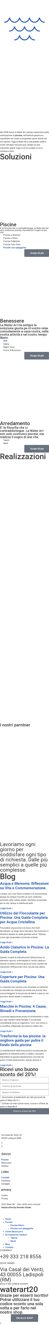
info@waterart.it (11, 1146)
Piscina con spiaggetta (21, 1228)
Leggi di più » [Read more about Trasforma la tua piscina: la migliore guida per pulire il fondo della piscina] (6, 1065)
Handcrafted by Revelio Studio (16, 1207)
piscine (18, 135)
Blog (7, 1244)
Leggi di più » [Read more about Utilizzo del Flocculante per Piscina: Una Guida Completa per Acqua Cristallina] (6, 942)
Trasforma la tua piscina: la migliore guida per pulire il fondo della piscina (22, 1040)
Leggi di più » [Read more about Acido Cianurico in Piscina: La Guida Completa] (6, 972)
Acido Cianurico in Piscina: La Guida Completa (24, 949)
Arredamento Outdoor (16, 1235)
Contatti (9, 1247)
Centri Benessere (14, 1231)
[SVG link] (24, 29)
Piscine (9, 1222)
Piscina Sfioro (17, 1225)
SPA (5, 341)
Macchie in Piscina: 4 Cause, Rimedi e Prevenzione (23, 1008)
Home (8, 1219)
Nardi (13, 1241)
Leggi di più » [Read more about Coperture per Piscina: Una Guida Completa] (6, 1001)
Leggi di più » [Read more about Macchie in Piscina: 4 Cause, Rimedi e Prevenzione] (6, 1031)
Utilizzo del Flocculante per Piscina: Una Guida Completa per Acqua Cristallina (24, 917)
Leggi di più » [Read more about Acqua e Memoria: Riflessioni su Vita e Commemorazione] (6, 908)
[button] (0, 1323)
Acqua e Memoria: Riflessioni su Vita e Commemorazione (24, 885)
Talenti (13, 1238)
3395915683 (9, 1143)
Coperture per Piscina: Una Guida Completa (22, 979)
